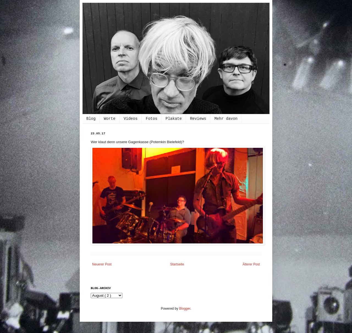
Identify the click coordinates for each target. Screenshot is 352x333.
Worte (110, 118)
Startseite (177, 264)
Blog (91, 118)
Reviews (198, 118)
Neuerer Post (102, 264)
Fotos (151, 118)
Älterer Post (251, 264)
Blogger (184, 308)
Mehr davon (226, 118)
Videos (131, 118)
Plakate (174, 118)
